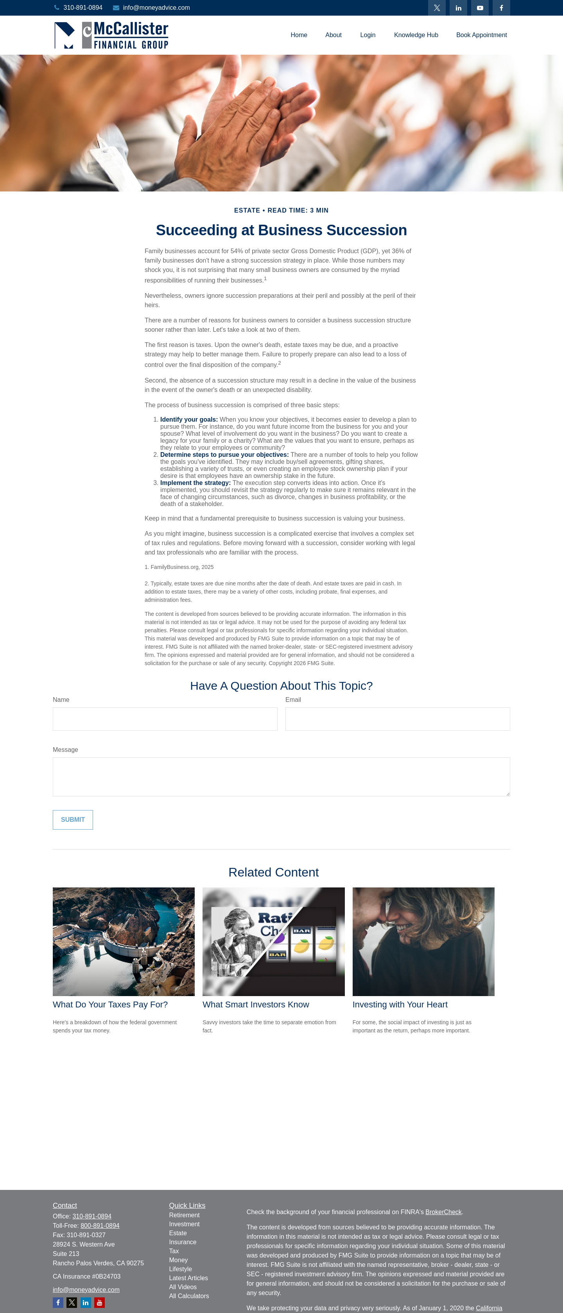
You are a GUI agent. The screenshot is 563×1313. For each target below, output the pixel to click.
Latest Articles (188, 1278)
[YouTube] (480, 8)
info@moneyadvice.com (151, 7)
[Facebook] (501, 8)
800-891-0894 (100, 1225)
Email (293, 699)
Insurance (183, 1242)
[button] (298, 35)
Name (61, 699)
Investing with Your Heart (400, 1004)
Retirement (184, 1215)
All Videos (183, 1287)
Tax (174, 1251)
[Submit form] (73, 820)
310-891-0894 (77, 7)
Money (178, 1260)
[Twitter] (437, 8)
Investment (184, 1224)
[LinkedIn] (458, 8)
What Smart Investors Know (256, 1004)
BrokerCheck (443, 1212)
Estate (178, 1233)
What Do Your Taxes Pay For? (110, 1004)
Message (65, 749)
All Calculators (189, 1296)
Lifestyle (180, 1269)
